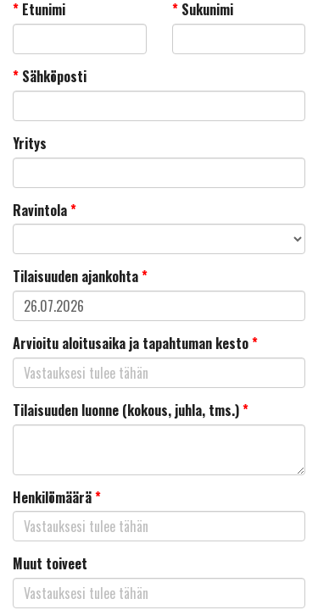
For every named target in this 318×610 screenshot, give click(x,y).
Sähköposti (49, 76)
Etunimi (39, 9)
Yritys (30, 143)
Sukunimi (202, 9)
